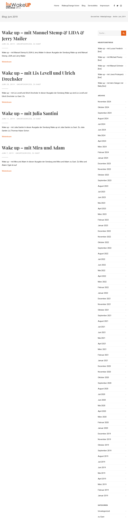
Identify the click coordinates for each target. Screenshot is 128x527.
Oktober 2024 (103, 107)
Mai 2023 (101, 203)
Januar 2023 (103, 225)
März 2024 (102, 147)
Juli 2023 (101, 192)
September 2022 (104, 248)
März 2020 (102, 417)
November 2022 (104, 237)
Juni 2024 (102, 130)
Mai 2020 (101, 405)
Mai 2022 (101, 270)
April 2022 (102, 276)
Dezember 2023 (104, 163)
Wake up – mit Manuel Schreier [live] (110, 67)
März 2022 (102, 282)
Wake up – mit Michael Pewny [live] (110, 58)
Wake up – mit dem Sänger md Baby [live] (110, 84)
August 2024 (103, 118)
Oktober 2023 (103, 175)
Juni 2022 (102, 265)
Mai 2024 (101, 135)
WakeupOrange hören (70, 6)
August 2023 (103, 186)
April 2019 (102, 479)
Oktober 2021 (103, 310)
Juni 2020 (102, 400)
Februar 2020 (103, 422)
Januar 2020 (103, 428)
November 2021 (104, 304)
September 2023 (104, 180)
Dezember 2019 (104, 434)
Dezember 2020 (104, 366)
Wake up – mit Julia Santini (30, 113)
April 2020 (102, 411)
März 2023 (102, 214)
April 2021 (102, 344)
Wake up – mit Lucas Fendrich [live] (110, 50)
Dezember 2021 (104, 299)
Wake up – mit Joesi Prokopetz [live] (111, 76)
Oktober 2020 (103, 377)
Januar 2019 (103, 495)
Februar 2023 (103, 220)
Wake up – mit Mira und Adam (33, 148)
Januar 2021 (103, 360)
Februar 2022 (103, 287)
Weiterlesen (7, 62)
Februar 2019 (103, 490)
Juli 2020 (101, 394)
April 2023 (102, 208)
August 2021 (103, 321)
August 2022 (103, 253)
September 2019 (104, 450)
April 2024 (102, 141)
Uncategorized (24, 44)
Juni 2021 (102, 332)
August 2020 (103, 389)
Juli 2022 (101, 259)
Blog (83, 6)
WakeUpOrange (105, 17)
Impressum (104, 6)
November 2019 (104, 439)
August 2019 (103, 456)
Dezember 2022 (104, 231)
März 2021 (102, 349)
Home (56, 6)
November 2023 (104, 169)
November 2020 (104, 372)
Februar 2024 (103, 152)
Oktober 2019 (103, 445)
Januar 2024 (103, 158)
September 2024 (104, 113)
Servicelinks (93, 6)
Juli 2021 (101, 327)
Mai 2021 (101, 338)
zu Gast (37, 44)
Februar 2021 (103, 355)
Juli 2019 (101, 462)
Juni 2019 (102, 467)
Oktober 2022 (103, 242)
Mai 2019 (101, 473)
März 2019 (102, 484)
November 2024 (104, 102)
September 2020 (104, 383)
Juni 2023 (102, 197)
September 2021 (104, 315)
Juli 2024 (101, 124)
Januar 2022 (103, 293)
